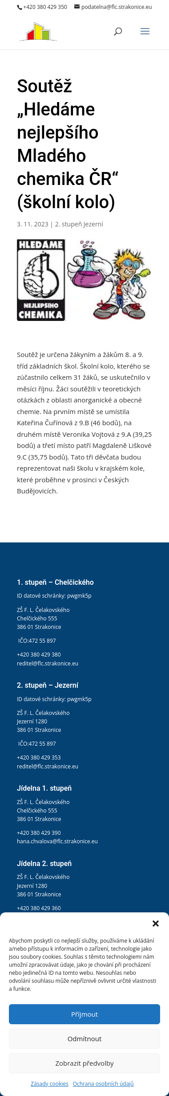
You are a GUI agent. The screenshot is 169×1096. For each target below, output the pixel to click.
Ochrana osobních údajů (103, 1084)
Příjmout (84, 1014)
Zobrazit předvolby (84, 1063)
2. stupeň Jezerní (79, 224)
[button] (155, 923)
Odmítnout (85, 1038)
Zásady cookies (49, 1084)
